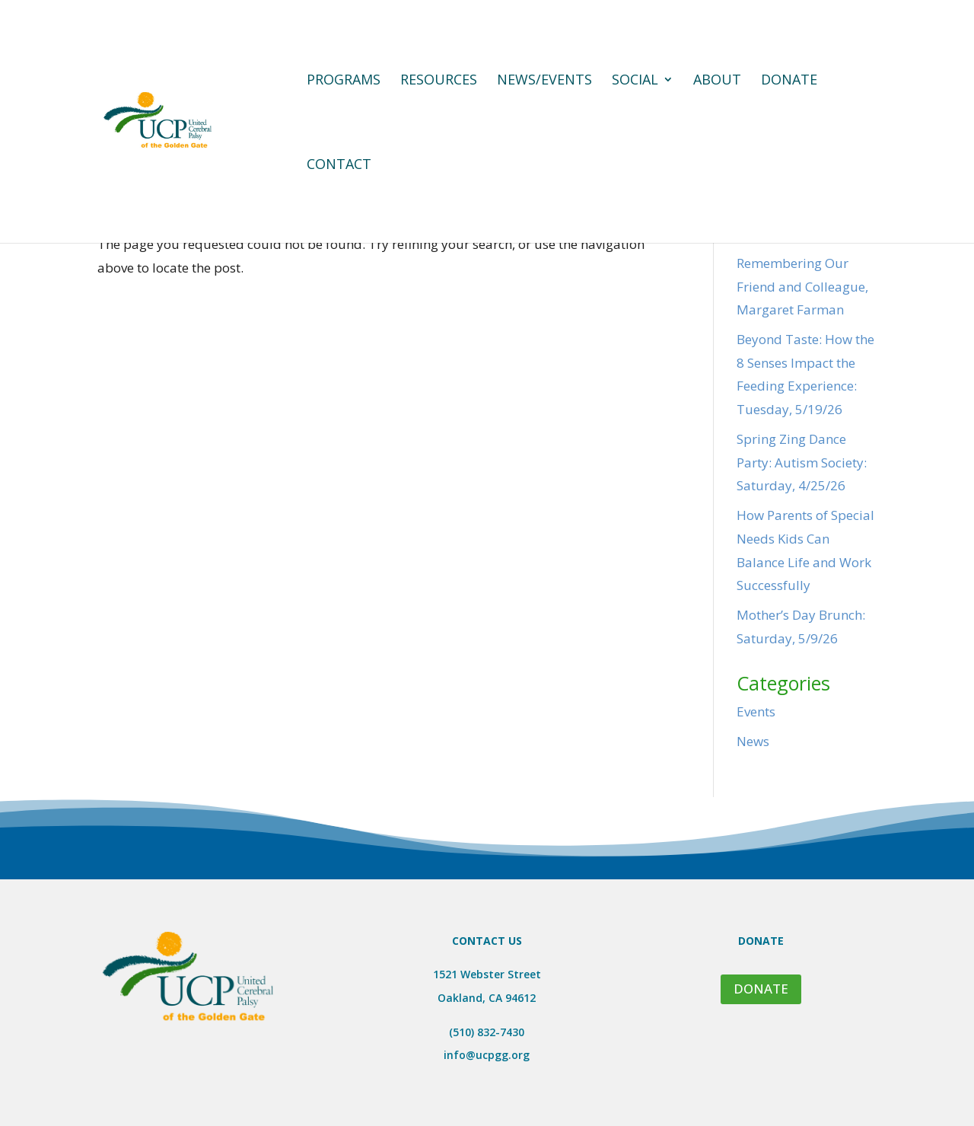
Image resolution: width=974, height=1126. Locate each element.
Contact (339, 165)
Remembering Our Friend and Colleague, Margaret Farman (802, 286)
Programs (343, 81)
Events (756, 711)
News (753, 741)
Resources (438, 81)
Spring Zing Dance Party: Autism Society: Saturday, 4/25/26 (802, 462)
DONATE (761, 988)
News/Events (544, 81)
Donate (789, 81)
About (717, 81)
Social (635, 81)
